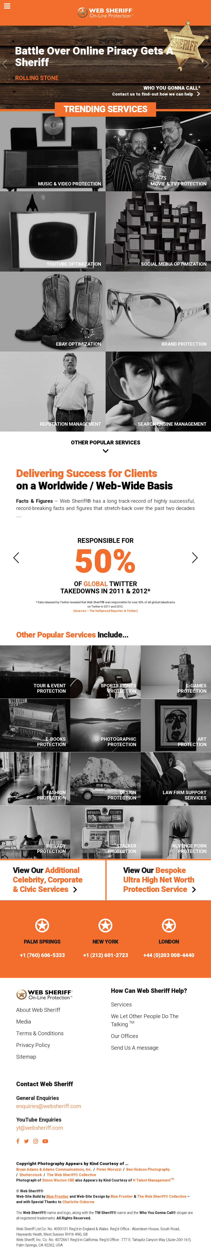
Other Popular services (105, 443)
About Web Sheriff (38, 1010)
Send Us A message (135, 1048)
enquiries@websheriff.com (48, 1106)
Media (23, 1022)
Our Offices (124, 1036)
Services (121, 1005)
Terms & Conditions (40, 1033)
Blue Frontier (57, 1196)
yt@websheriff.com (39, 1128)
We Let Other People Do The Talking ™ (145, 1020)
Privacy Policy (33, 1045)
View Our (47, 880)
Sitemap (26, 1057)
